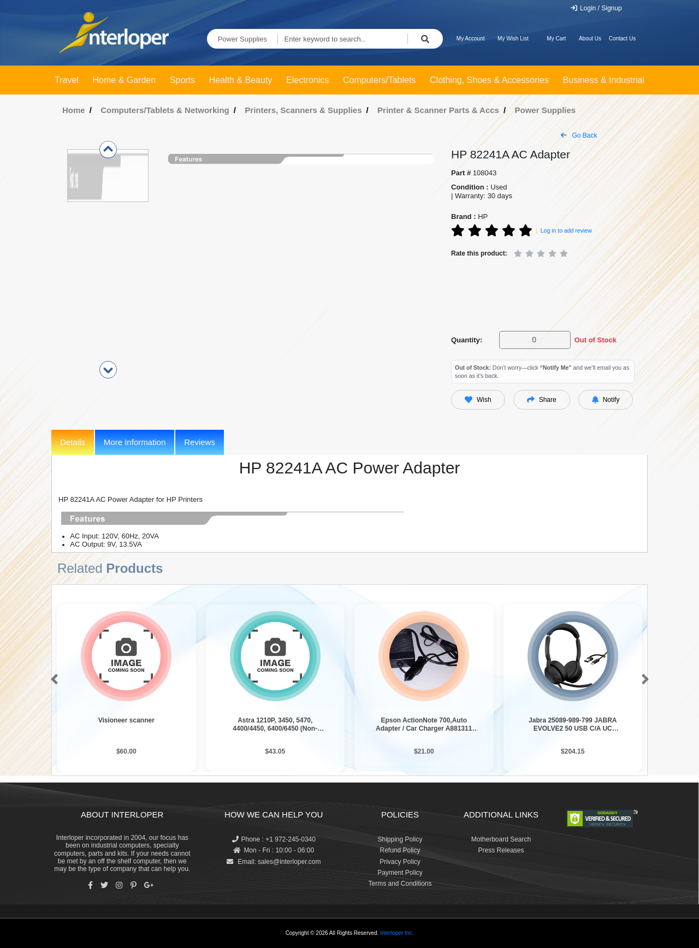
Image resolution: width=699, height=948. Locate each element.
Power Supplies (242, 39)
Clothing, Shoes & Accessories (489, 80)
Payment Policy (400, 872)
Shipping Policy (399, 839)
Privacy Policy (400, 862)
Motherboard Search (501, 839)
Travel (67, 80)
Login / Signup (596, 8)
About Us (590, 38)
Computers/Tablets (379, 80)
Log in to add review (566, 230)
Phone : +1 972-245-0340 (274, 839)
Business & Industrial (603, 80)
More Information (134, 442)
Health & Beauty (241, 80)
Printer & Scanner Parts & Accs (438, 110)
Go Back (579, 135)
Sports (182, 80)
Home (73, 110)
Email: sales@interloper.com (274, 862)
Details (72, 442)
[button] (641, 680)
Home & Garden (124, 80)
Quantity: (466, 340)
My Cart (556, 38)
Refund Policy (400, 850)
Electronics (307, 80)
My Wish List (513, 38)
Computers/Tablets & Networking (164, 110)
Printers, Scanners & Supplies (303, 110)
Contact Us (622, 38)
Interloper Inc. (396, 933)
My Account (471, 38)
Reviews (199, 442)
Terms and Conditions (399, 883)
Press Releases (501, 850)
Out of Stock (595, 340)
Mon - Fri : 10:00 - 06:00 (273, 850)
